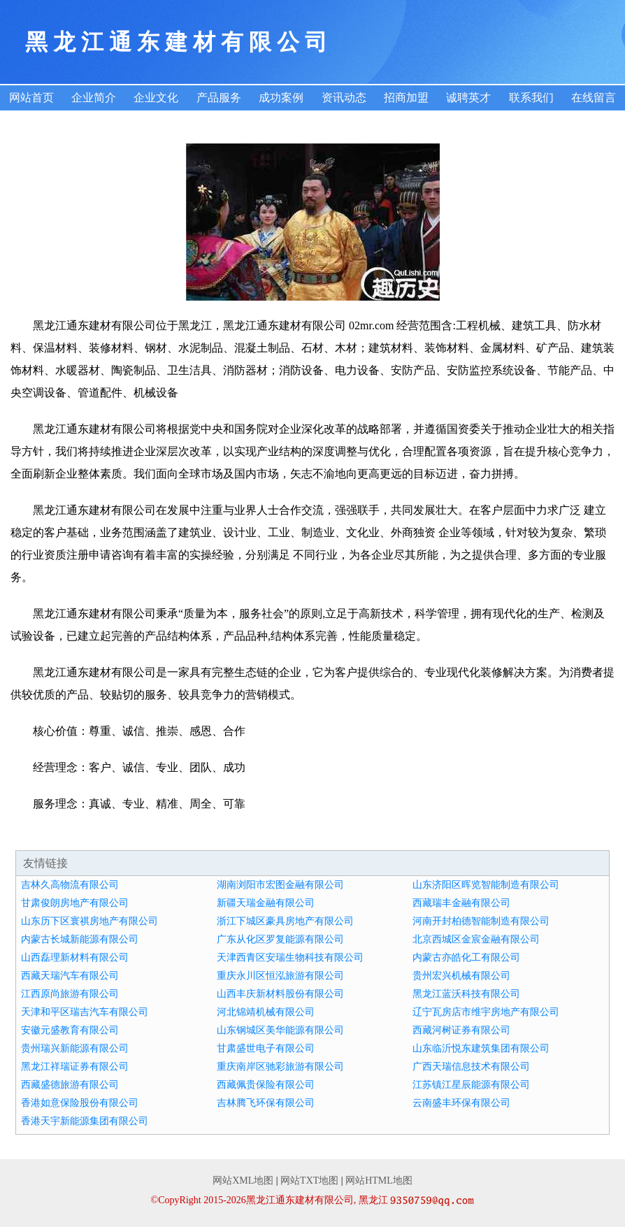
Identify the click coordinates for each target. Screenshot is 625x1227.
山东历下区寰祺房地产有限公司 (89, 921)
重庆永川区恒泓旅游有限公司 (280, 975)
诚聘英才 (468, 97)
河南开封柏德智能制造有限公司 (480, 921)
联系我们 (531, 97)
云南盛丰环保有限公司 (461, 1103)
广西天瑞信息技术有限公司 (471, 1066)
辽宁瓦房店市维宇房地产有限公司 (485, 1012)
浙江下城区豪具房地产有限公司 (285, 921)
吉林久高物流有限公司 (70, 885)
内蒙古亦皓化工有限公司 (466, 957)
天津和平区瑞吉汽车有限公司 (84, 1012)
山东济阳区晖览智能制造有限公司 (485, 885)
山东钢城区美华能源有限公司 (280, 1030)
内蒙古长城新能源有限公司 (79, 939)
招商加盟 (406, 97)
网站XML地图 (243, 1180)
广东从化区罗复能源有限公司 (280, 939)
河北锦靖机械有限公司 (266, 1012)
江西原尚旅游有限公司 (70, 994)
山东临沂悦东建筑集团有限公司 (480, 1048)
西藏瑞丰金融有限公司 (461, 903)
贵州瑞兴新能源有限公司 (75, 1048)
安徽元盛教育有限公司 (70, 1030)
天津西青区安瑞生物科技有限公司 (290, 957)
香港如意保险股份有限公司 (79, 1103)
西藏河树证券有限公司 (461, 1030)
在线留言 (593, 97)
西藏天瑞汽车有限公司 (70, 975)
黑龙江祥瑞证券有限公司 (75, 1066)
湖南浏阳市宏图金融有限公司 (280, 885)
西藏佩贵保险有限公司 (266, 1084)
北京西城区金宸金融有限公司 (476, 939)
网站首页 (31, 97)
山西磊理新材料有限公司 (75, 957)
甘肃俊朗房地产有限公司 (75, 903)
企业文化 (156, 97)
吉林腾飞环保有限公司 (266, 1103)
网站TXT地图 (309, 1180)
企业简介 (93, 97)
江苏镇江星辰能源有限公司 (471, 1084)
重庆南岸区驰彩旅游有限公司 (280, 1066)
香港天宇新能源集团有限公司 (84, 1121)
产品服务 (218, 97)
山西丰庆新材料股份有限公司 (280, 994)
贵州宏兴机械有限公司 (461, 975)
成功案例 (281, 97)
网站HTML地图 (378, 1180)
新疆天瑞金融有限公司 (266, 903)
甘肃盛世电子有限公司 (266, 1048)
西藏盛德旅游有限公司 (70, 1084)
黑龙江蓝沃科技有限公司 (466, 994)
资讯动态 (344, 97)
